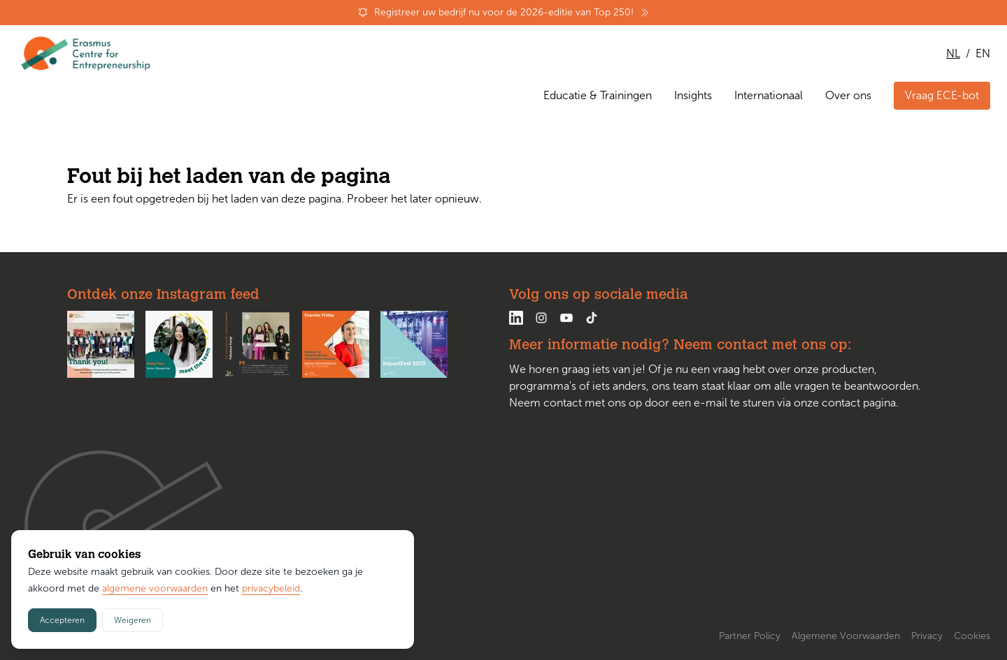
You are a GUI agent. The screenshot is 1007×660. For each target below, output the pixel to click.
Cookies (972, 636)
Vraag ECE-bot (942, 95)
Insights (693, 95)
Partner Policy (749, 636)
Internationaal (768, 95)
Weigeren (132, 620)
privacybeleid (271, 588)
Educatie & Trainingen (597, 95)
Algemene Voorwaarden (846, 636)
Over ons (848, 95)
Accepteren (62, 620)
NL (953, 53)
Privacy (927, 636)
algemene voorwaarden (155, 588)
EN (983, 53)
